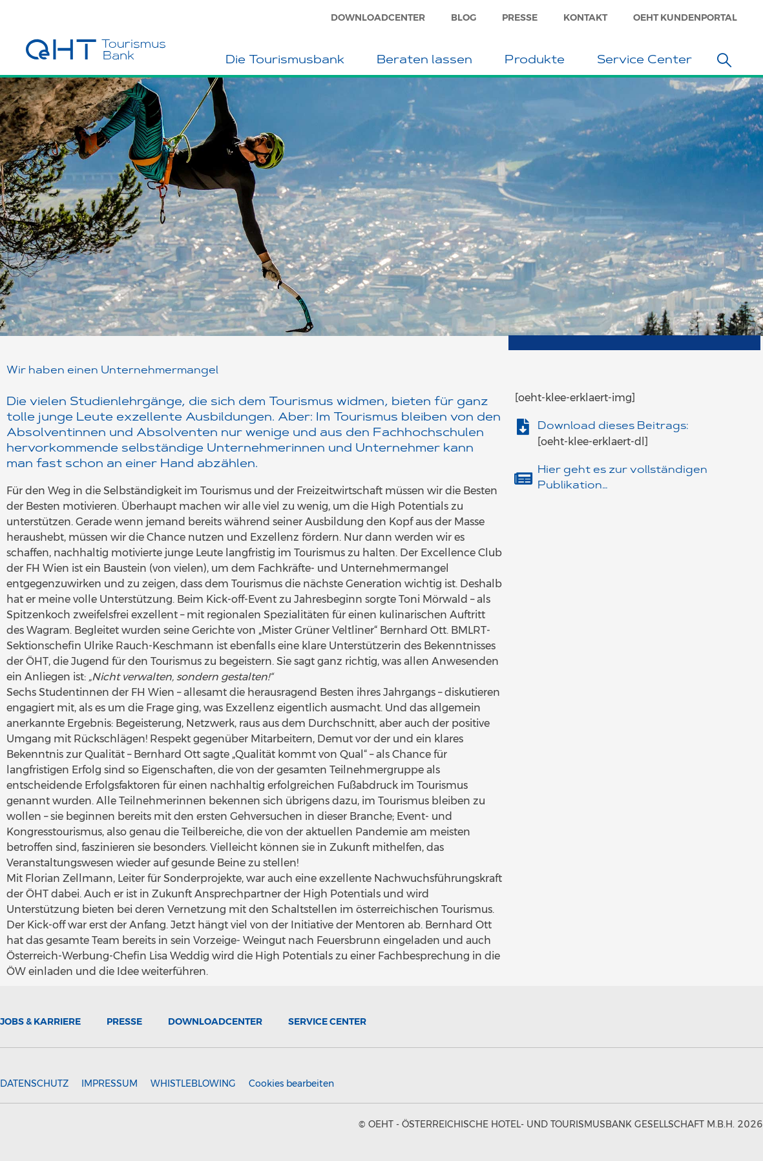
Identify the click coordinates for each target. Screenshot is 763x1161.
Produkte (538, 61)
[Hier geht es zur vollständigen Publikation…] (523, 478)
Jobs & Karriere (40, 1021)
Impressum (109, 1083)
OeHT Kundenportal (685, 17)
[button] (724, 60)
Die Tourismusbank (288, 61)
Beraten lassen (428, 61)
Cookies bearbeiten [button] (291, 1083)
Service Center (647, 61)
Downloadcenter (378, 17)
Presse (520, 17)
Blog (463, 17)
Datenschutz (34, 1083)
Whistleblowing (193, 1083)
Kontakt (585, 17)
